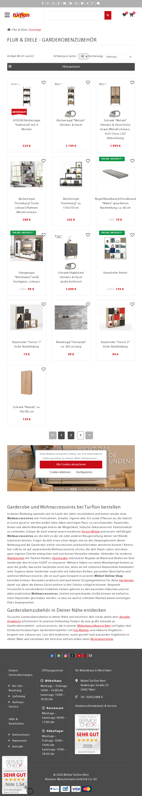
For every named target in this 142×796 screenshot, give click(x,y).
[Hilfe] (82, 3)
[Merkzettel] (43, 83)
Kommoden (60, 558)
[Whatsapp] (48, 3)
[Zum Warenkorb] (132, 15)
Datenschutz (21, 734)
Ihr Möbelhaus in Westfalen (93, 670)
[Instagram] (53, 3)
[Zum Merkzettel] (125, 15)
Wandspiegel (15, 558)
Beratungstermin (101, 639)
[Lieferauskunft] (98, 3)
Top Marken (81, 630)
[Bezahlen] (87, 3)
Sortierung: (95, 56)
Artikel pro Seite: (65, 56)
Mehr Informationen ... (87, 458)
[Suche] (73, 15)
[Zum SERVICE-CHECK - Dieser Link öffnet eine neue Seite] (14, 775)
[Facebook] (42, 3)
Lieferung (18, 696)
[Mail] (76, 3)
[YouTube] (65, 3)
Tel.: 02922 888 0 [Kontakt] (92, 697)
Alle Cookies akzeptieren (71, 464)
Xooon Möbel (91, 531)
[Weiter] (89, 435)
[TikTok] (59, 3)
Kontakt (17, 746)
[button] (71, 67)
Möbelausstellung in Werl (94, 625)
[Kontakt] (92, 3)
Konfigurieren (84, 472)
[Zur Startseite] (9, 30)
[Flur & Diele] (20, 30)
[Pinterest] (70, 3)
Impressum (19, 740)
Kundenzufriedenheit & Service (96, 706)
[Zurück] (53, 435)
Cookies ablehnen (60, 472)
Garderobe (126, 580)
